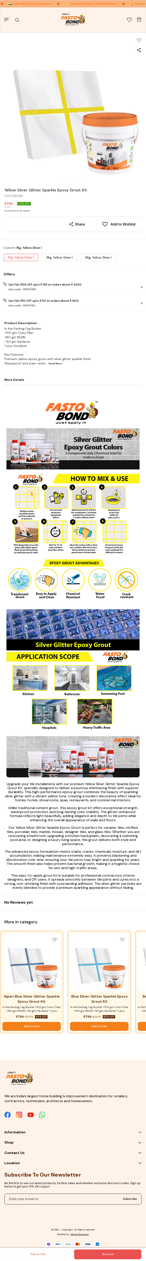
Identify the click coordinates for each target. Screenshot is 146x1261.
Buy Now (107, 1254)
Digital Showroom (79, 1234)
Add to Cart (38, 1254)
